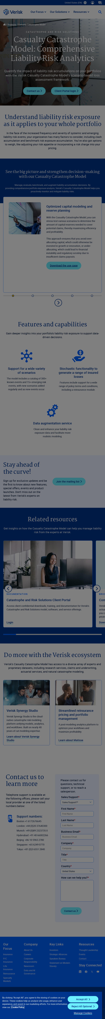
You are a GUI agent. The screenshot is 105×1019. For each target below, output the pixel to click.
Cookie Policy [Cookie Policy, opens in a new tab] (17, 1007)
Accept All (81, 999)
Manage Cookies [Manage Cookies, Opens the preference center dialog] (83, 1013)
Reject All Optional (82, 1006)
